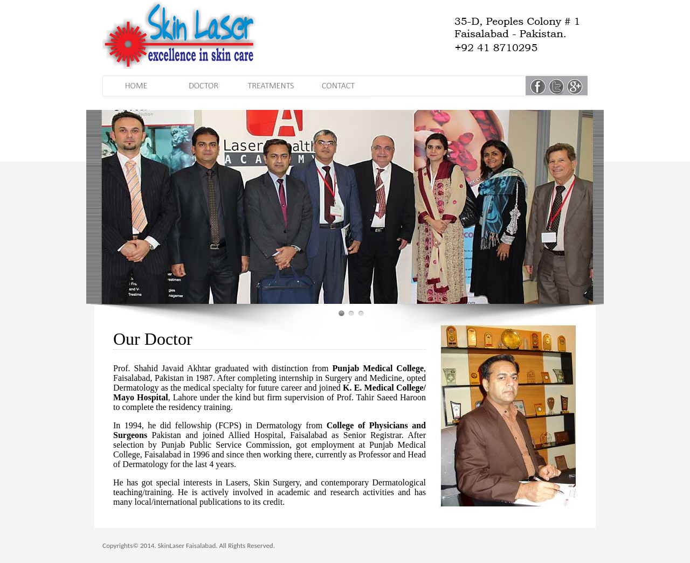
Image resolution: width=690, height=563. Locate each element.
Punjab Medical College (378, 368)
